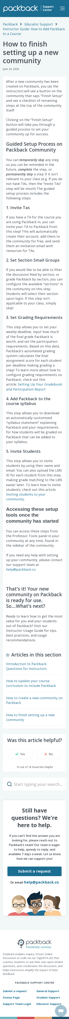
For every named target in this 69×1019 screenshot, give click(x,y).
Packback (10, 24)
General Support (47, 991)
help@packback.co (21, 569)
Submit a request (34, 871)
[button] (62, 8)
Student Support (48, 997)
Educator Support (38, 24)
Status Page (11, 997)
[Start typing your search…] (34, 784)
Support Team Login (17, 1004)
